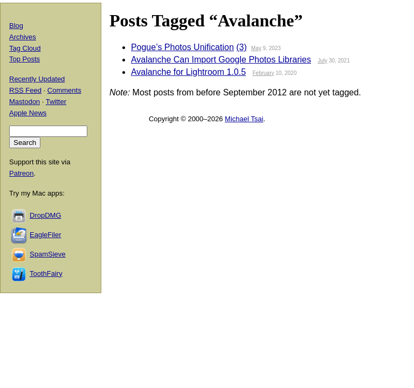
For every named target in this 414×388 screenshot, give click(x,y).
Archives (22, 37)
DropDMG (45, 215)
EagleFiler (45, 235)
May (256, 48)
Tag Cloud (25, 48)
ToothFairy (46, 273)
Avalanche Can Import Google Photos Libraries (221, 59)
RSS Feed (25, 90)
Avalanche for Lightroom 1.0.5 (188, 72)
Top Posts (24, 59)
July (322, 61)
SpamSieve (47, 254)
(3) (241, 47)
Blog (16, 26)
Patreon (21, 173)
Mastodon (24, 102)
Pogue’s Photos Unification (182, 47)
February (263, 73)
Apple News (27, 113)
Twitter (56, 102)
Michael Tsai (244, 119)
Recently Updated (37, 79)
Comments (64, 90)
